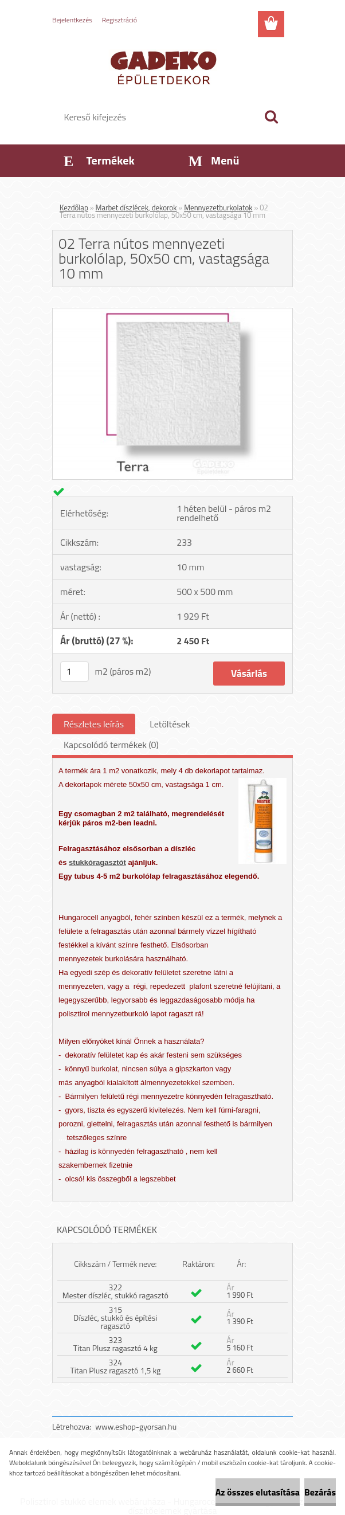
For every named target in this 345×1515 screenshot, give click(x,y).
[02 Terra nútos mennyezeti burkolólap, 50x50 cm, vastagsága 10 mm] (172, 313)
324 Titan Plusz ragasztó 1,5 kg (115, 1366)
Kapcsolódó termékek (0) (111, 744)
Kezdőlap (74, 207)
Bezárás (320, 1492)
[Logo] (165, 66)
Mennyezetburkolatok (218, 207)
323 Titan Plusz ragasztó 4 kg (115, 1344)
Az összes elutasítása (257, 1492)
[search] (271, 117)
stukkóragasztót (97, 862)
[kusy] (74, 671)
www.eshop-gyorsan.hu (136, 1426)
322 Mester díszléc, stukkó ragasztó (115, 1291)
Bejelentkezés (72, 19)
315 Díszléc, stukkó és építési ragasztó (115, 1317)
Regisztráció (119, 19)
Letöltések (170, 724)
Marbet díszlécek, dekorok (136, 207)
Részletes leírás (94, 724)
